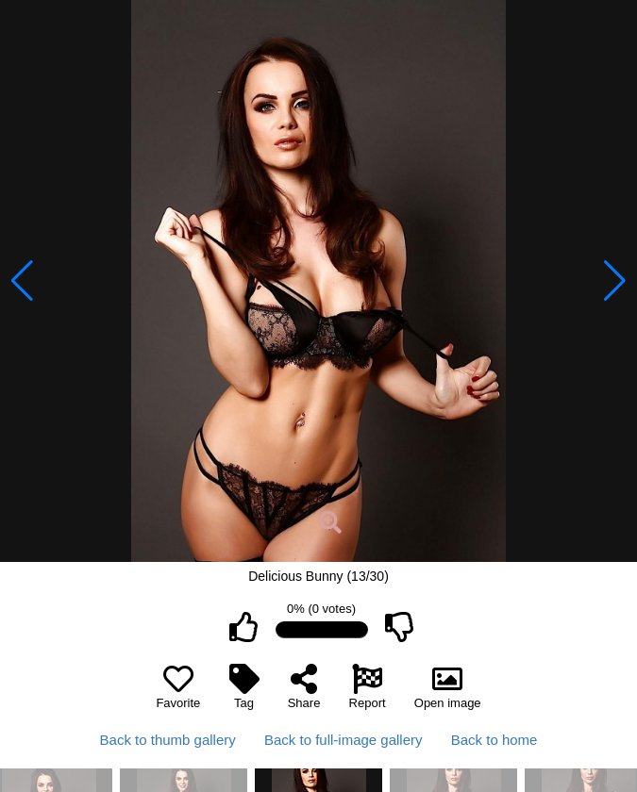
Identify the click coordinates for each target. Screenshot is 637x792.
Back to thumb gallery (168, 740)
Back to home (494, 740)
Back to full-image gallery (343, 740)
